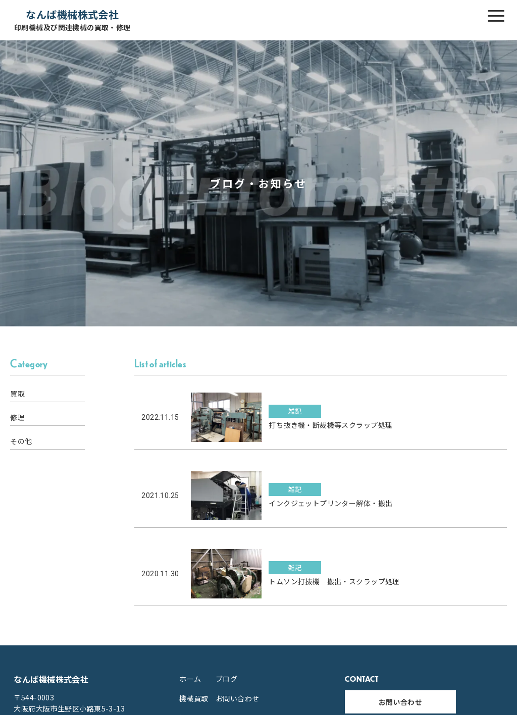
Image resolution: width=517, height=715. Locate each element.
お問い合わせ (238, 698)
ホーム (190, 679)
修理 (17, 417)
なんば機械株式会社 (72, 20)
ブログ (226, 679)
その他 (21, 441)
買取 (17, 393)
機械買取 (194, 698)
